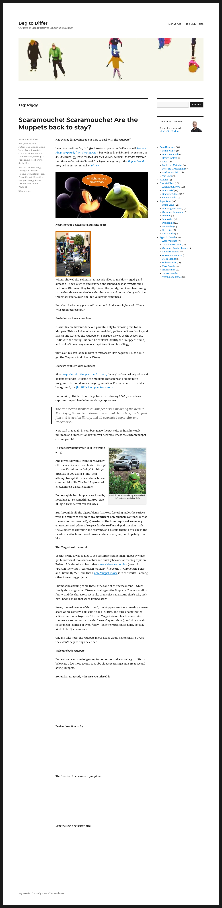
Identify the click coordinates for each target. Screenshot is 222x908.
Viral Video (32, 183)
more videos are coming (112, 564)
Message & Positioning (173, 169)
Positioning (37, 160)
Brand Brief (168, 190)
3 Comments (24, 191)
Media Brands (25, 156)
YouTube (22, 187)
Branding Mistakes (171, 208)
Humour (39, 153)
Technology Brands (172, 277)
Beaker (22, 167)
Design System (169, 158)
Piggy (31, 180)
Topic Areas (165, 201)
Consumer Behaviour (172, 212)
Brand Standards (170, 154)
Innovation (167, 219)
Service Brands (169, 273)
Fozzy (21, 177)
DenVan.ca (174, 23)
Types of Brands (168, 237)
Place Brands (168, 266)
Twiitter (22, 183)
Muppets (22, 180)
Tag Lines (167, 176)
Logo (164, 161)
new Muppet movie (105, 573)
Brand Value (168, 205)
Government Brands (172, 255)
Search (197, 104)
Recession (167, 230)
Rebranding (168, 226)
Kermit (28, 177)
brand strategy (34, 167)
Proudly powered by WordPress (49, 893)
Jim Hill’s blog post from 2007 (94, 387)
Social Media (24, 163)
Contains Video (26, 153)
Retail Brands (168, 269)
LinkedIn (165, 131)
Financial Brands (170, 251)
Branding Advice (33, 150)
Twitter (175, 131)
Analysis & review (27, 143)
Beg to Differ (32, 23)
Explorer (34, 174)
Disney (95, 165)
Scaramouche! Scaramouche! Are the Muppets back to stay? (78, 123)
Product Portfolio (170, 172)
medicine (73, 148)
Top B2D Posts (195, 23)
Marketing (38, 177)
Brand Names (169, 150)
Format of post (167, 183)
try (74, 156)
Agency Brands (169, 241)
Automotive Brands (28, 147)
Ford (42, 174)
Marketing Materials (172, 165)
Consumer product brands (175, 248)
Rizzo (38, 180)
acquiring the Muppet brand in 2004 (85, 374)
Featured (164, 179)
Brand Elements (167, 147)
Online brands (169, 262)
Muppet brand (135, 161)
